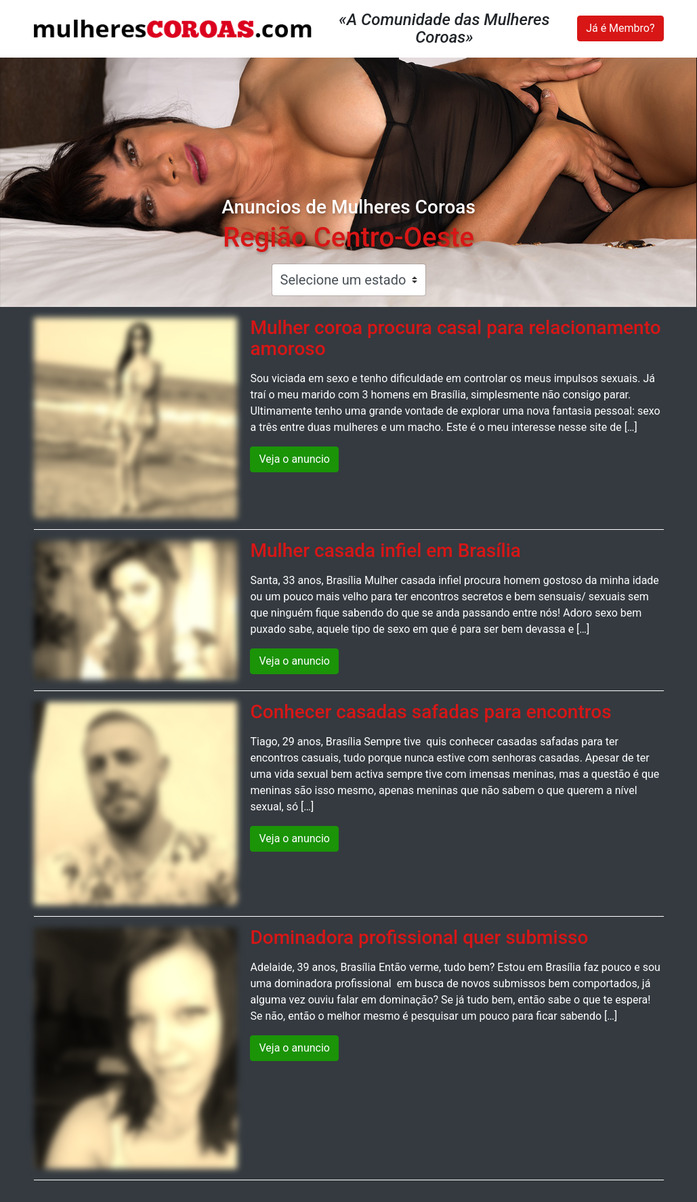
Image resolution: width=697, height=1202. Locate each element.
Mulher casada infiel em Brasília (385, 550)
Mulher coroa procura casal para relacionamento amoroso (455, 338)
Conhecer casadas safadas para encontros (430, 712)
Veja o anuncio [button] (294, 459)
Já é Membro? (620, 28)
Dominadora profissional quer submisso (419, 937)
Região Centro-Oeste (348, 237)
